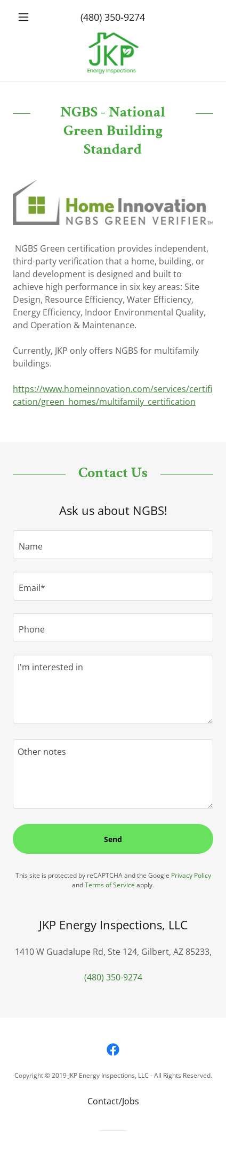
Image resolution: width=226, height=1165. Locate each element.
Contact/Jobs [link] (113, 1101)
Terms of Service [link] (110, 884)
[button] (28, 17)
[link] (113, 53)
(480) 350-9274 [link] (112, 17)
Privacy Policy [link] (191, 875)
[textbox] (113, 544)
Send (113, 839)
